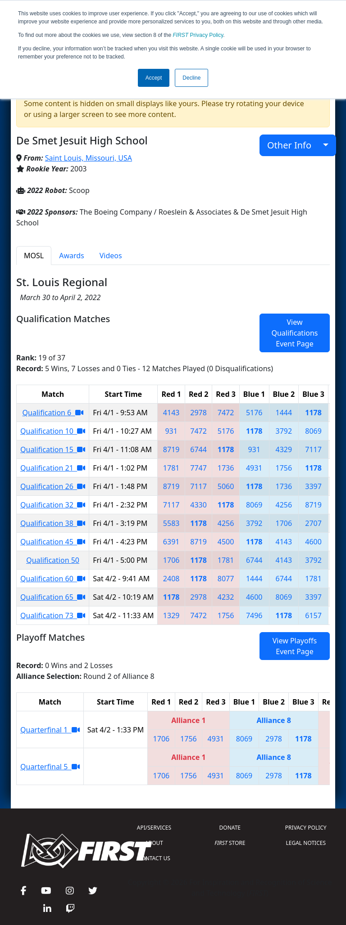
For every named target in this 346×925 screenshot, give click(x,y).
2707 (313, 523)
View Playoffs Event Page (295, 646)
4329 (284, 449)
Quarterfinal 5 (50, 767)
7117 (313, 449)
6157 (313, 615)
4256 (284, 505)
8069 (313, 431)
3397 (313, 486)
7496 (254, 615)
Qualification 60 (52, 579)
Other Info (294, 145)
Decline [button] (191, 78)
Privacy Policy (198, 35)
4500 (226, 542)
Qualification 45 (52, 542)
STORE (229, 843)
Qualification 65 (52, 597)
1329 (171, 615)
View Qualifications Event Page (294, 333)
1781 (171, 468)
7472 (226, 413)
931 (171, 431)
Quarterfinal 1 (50, 730)
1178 (313, 413)
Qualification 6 (53, 413)
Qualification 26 (52, 486)
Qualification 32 (52, 505)
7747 (198, 468)
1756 (284, 468)
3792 (284, 431)
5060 (226, 486)
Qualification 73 (52, 615)
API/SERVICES (154, 827)
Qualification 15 (52, 449)
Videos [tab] (111, 255)
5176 (254, 413)
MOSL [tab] (34, 255)
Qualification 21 (52, 468)
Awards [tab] (71, 255)
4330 (198, 505)
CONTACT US (154, 858)
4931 (254, 468)
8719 (171, 449)
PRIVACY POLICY (306, 827)
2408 (171, 579)
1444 (284, 413)
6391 (171, 542)
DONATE (230, 827)
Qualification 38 (52, 523)
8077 (226, 579)
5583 (171, 523)
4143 (171, 413)
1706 (284, 523)
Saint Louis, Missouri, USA (88, 158)
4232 (226, 597)
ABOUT (154, 843)
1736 (226, 468)
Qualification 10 (52, 431)
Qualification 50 (52, 560)
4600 (313, 542)
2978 (198, 413)
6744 (198, 449)
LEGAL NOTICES (306, 843)
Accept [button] (154, 78)
